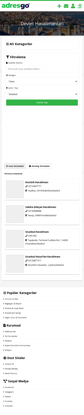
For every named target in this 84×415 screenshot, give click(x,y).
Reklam (7, 341)
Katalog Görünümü (39, 166)
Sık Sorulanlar (10, 336)
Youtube (7, 401)
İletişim (7, 350)
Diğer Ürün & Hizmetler (15, 317)
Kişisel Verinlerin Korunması (16, 345)
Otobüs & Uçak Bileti (13, 308)
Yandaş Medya (10, 368)
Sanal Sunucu (10, 373)
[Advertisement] (42, 136)
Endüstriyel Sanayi (12, 313)
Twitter (7, 396)
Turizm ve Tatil (10, 299)
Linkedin (8, 406)
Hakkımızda (9, 331)
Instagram (8, 392)
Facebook (8, 387)
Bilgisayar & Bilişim (12, 303)
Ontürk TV (8, 364)
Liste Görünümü (15, 166)
